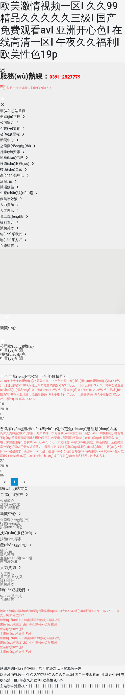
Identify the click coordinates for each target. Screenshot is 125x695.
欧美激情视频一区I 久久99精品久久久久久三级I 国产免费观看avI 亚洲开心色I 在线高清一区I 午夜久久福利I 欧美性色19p (61, 30)
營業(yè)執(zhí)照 (11, 629)
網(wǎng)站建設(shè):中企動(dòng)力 (25, 624)
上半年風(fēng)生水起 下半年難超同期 (33, 376)
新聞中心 (7, 317)
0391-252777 (15, 615)
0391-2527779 (104, 611)
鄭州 (54, 624)
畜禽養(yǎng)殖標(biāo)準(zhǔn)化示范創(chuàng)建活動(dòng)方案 (58, 429)
